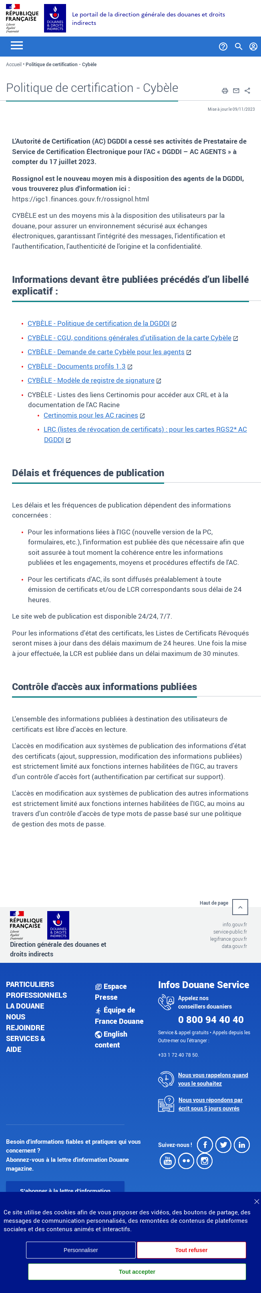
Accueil (14, 64)
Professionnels (36, 995)
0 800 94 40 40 (211, 1019)
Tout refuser (191, 1250)
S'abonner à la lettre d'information (65, 1191)
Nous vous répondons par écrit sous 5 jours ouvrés (211, 1104)
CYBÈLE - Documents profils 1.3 (77, 366)
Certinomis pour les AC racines (91, 415)
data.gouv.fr (234, 946)
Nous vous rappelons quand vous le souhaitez (213, 1079)
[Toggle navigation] (17, 45)
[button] (225, 90)
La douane (25, 1006)
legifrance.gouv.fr (228, 939)
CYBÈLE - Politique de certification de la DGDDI (99, 323)
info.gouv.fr (235, 924)
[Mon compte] (253, 45)
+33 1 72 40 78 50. (178, 1054)
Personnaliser (81, 1250)
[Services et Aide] (223, 45)
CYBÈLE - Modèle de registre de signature (91, 380)
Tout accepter (137, 1272)
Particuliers (30, 984)
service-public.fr (230, 931)
